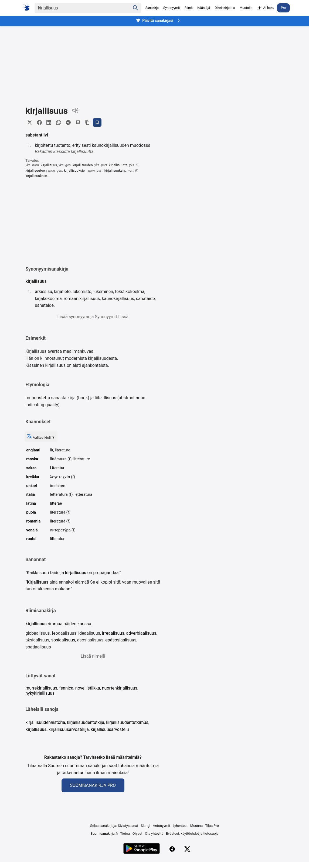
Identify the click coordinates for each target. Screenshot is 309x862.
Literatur (57, 468)
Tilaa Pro (212, 826)
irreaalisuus (113, 633)
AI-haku (265, 8)
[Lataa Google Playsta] (141, 849)
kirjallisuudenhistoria (45, 722)
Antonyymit (161, 826)
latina (31, 503)
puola (31, 512)
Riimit (189, 8)
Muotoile (246, 8)
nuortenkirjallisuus (119, 688)
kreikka (32, 477)
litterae (56, 503)
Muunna (196, 826)
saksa (31, 468)
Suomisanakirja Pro (93, 785)
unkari (31, 486)
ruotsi (31, 539)
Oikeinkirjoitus (225, 8)
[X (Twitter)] (187, 849)
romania (33, 521)
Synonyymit (171, 8)
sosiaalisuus (63, 640)
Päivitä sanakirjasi (158, 20)
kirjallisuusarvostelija (69, 729)
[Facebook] (172, 849)
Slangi (145, 826)
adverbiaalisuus (141, 633)
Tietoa (125, 833)
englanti (33, 450)
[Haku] (78, 8)
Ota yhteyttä (154, 833)
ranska (32, 459)
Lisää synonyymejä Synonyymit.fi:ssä (92, 316)
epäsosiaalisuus (120, 640)
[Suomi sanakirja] (28, 7)
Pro (283, 8)
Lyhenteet (180, 826)
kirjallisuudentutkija (85, 722)
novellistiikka (87, 688)
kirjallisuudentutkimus (127, 722)
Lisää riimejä (93, 656)
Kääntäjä (203, 8)
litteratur (57, 539)
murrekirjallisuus (41, 688)
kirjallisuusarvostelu (110, 729)
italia (30, 494)
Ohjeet (137, 833)
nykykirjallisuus (40, 693)
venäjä (32, 530)
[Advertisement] (154, 62)
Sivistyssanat (128, 826)
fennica (66, 688)
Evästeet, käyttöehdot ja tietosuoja (192, 833)
